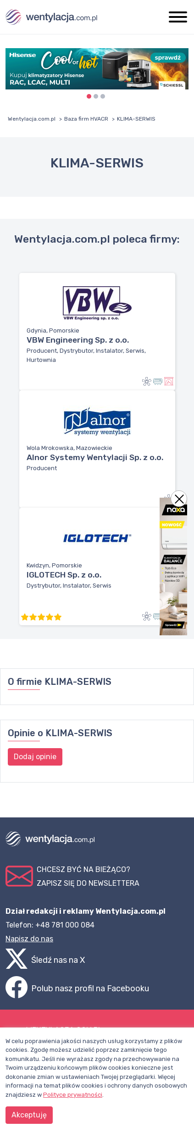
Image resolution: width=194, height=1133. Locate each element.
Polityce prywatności (72, 1094)
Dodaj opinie (35, 756)
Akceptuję (29, 1115)
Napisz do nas (29, 938)
